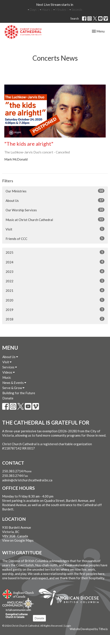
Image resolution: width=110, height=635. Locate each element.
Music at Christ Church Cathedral (55, 219)
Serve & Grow (13, 388)
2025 (55, 252)
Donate (7, 398)
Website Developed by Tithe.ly (89, 629)
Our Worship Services (55, 210)
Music (6, 377)
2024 (55, 262)
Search (74, 18)
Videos (8, 372)
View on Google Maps (18, 540)
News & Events (14, 383)
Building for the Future (18, 393)
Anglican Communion (18, 603)
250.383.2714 (12, 471)
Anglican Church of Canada (18, 593)
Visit (55, 229)
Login (68, 625)
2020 (55, 300)
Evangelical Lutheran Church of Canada (16, 613)
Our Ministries (55, 191)
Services (9, 367)
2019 (55, 309)
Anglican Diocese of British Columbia (71, 597)
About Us (55, 200)
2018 (55, 319)
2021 (55, 290)
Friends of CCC (55, 238)
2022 (55, 281)
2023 (55, 271)
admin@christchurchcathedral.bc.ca (27, 480)
